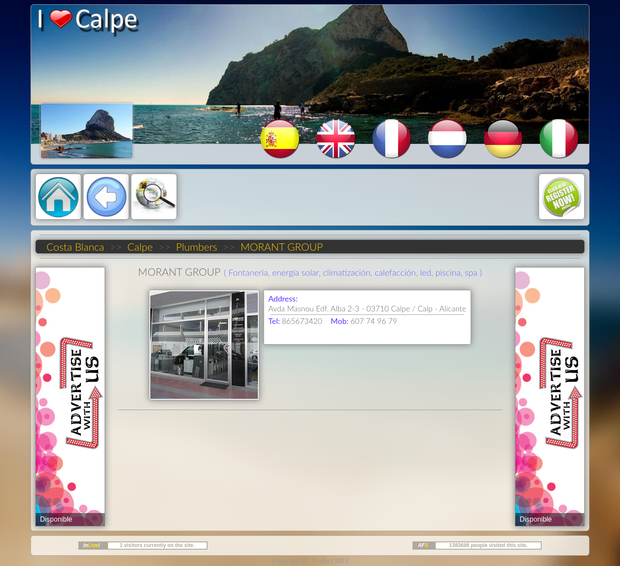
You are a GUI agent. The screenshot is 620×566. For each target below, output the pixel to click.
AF (423, 545)
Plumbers (196, 246)
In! (92, 545)
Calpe (139, 246)
